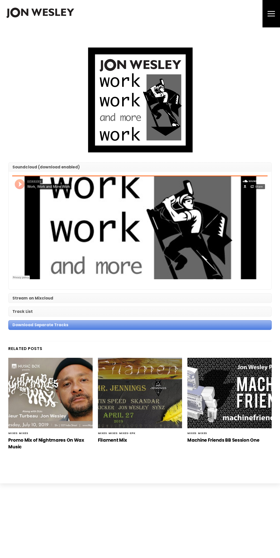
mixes (13, 433)
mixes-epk (127, 433)
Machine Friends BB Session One (223, 440)
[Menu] (271, 13)
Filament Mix (112, 440)
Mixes (23, 433)
